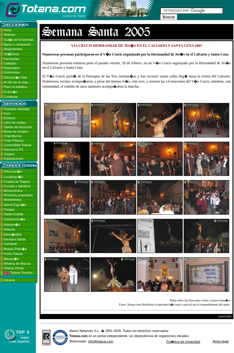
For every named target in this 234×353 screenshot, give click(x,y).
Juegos (9, 154)
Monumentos (13, 190)
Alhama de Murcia (17, 263)
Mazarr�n (11, 259)
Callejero (10, 63)
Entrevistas (12, 72)
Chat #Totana (13, 140)
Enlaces (9, 118)
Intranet (9, 280)
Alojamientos (13, 49)
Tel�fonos (11, 54)
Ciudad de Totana (16, 181)
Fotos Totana (13, 253)
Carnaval (10, 244)
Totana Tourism (18, 272)
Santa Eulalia (13, 214)
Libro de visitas (15, 122)
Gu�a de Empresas (19, 39)
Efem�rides (13, 234)
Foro (7, 113)
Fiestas (9, 209)
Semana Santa (15, 239)
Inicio (7, 30)
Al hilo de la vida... (17, 82)
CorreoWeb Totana (17, 145)
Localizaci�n (13, 177)
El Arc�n (10, 92)
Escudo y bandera (17, 186)
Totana (74, 336)
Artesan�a (12, 224)
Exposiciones (13, 158)
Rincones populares (18, 195)
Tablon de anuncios (18, 127)
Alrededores (12, 199)
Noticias (9, 34)
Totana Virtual (14, 268)
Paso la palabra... (16, 87)
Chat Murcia (12, 136)
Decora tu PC (13, 149)
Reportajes (12, 68)
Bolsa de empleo (16, 131)
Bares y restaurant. (18, 44)
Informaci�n (13, 171)
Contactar (11, 96)
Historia (9, 229)
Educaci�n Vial (15, 77)
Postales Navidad (16, 109)
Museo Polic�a (15, 249)
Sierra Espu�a (15, 205)
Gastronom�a (14, 219)
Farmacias (11, 59)
